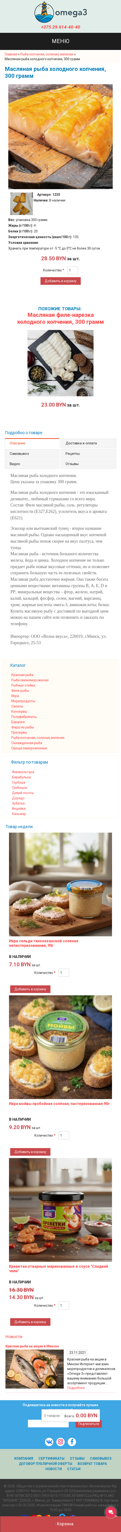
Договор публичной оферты (45, 1464)
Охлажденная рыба (26, 743)
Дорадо (18, 798)
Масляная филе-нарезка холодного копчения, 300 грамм (60, 318)
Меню (61, 41)
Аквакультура (23, 772)
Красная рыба (22, 675)
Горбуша (18, 782)
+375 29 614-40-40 (60, 27)
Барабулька (21, 777)
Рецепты (73, 454)
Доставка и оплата (81, 443)
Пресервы (19, 732)
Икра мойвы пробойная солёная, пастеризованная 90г (59, 1103)
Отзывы (72, 464)
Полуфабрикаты (24, 717)
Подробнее (76, 1388)
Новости (13, 1336)
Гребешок (19, 788)
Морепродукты (23, 701)
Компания (23, 1458)
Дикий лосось (23, 793)
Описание (17, 443)
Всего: (69, 1416)
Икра (15, 696)
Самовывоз (19, 454)
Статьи (74, 1469)
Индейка (19, 808)
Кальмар (19, 814)
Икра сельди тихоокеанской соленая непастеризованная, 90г (43, 943)
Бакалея (18, 722)
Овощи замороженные (29, 748)
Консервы (19, 711)
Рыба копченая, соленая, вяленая (37, 738)
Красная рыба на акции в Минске (32, 1346)
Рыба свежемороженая (30, 680)
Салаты (17, 706)
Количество (53, 270)
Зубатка (18, 803)
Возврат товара (92, 1464)
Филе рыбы (20, 690)
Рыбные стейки (23, 685)
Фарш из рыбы (22, 727)
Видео (15, 464)
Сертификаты (51, 1458)
